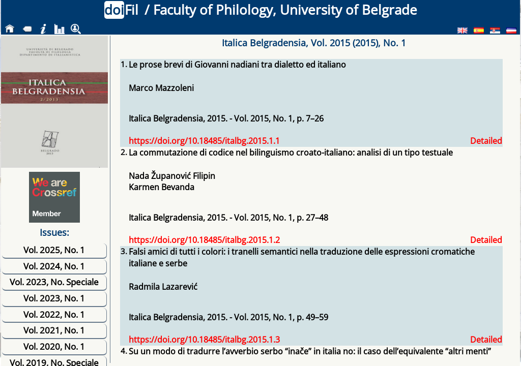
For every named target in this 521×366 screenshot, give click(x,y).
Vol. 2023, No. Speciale (54, 282)
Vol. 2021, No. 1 (54, 330)
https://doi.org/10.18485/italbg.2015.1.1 (204, 140)
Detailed (486, 140)
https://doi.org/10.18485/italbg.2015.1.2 (204, 240)
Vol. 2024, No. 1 (54, 266)
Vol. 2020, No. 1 (54, 346)
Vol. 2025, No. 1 (54, 250)
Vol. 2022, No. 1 (54, 314)
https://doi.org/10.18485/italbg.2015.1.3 (204, 339)
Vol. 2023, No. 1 (54, 298)
